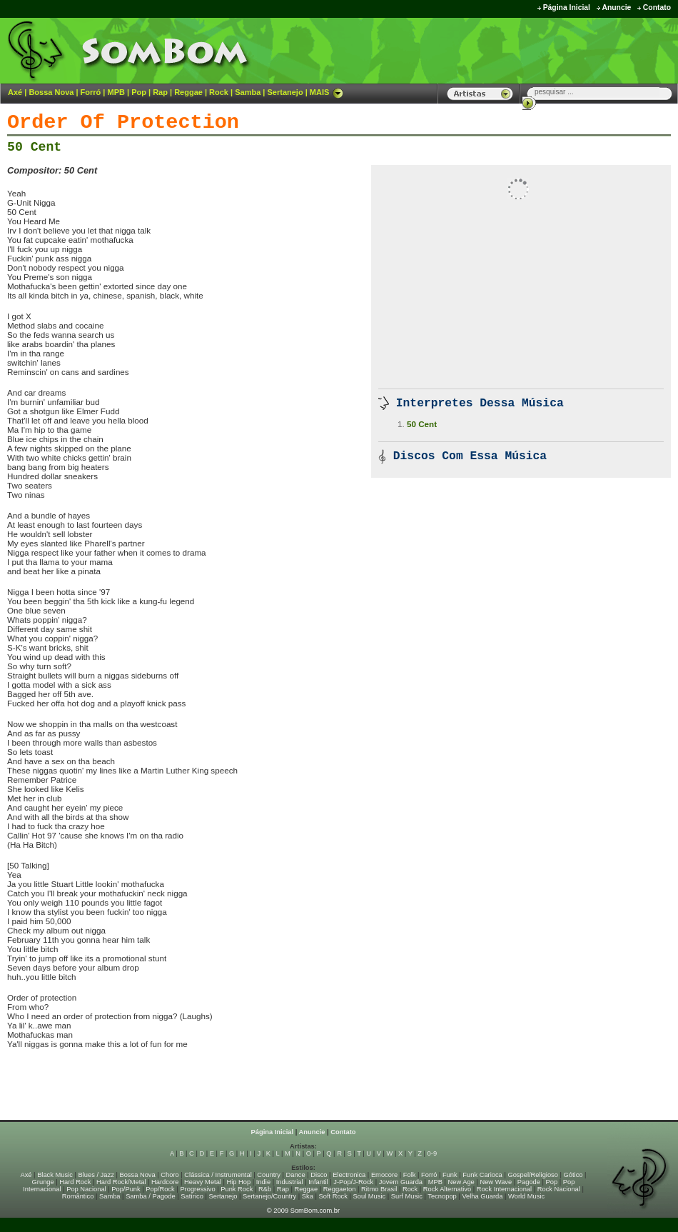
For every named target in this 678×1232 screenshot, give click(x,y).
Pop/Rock (160, 1189)
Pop (138, 92)
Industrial (289, 1182)
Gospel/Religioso (532, 1174)
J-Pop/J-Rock (353, 1182)
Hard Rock (75, 1182)
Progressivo (197, 1189)
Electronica (349, 1174)
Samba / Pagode (151, 1196)
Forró (91, 92)
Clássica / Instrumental (217, 1174)
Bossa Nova (51, 92)
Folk (409, 1174)
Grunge (43, 1182)
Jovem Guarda (401, 1182)
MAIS (327, 92)
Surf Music (407, 1196)
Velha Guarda (482, 1196)
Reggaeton (339, 1189)
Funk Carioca (482, 1174)
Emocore (384, 1174)
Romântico (78, 1196)
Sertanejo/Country (269, 1196)
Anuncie (616, 7)
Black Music (55, 1174)
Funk (449, 1174)
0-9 (432, 1153)
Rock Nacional (558, 1189)
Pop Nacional (86, 1189)
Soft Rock (333, 1196)
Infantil (318, 1182)
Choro (169, 1174)
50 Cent (34, 147)
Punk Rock (237, 1189)
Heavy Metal (202, 1182)
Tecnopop (441, 1196)
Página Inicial (566, 7)
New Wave (496, 1182)
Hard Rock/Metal (121, 1182)
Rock (218, 92)
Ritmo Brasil (379, 1189)
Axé (15, 92)
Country (268, 1174)
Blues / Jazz (96, 1174)
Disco (318, 1174)
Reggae (188, 92)
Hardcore (164, 1182)
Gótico (573, 1174)
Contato (657, 7)
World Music (526, 1196)
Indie (263, 1182)
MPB (116, 92)
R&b (264, 1189)
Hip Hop (239, 1182)
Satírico (192, 1196)
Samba (247, 92)
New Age (460, 1182)
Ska (307, 1196)
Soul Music (369, 1196)
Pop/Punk (125, 1189)
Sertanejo (285, 92)
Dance (295, 1174)
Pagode (528, 1182)
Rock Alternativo (447, 1189)
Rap (160, 92)
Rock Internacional (504, 1189)
